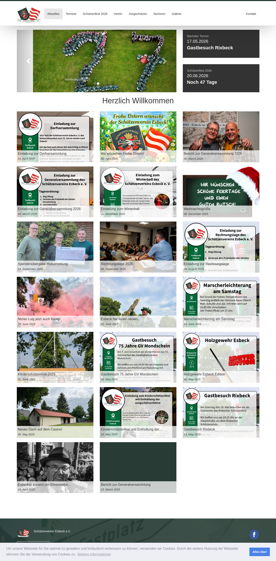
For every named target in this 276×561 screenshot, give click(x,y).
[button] (29, 61)
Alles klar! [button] (259, 552)
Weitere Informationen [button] (94, 554)
